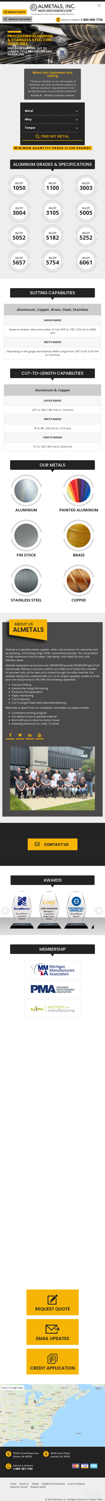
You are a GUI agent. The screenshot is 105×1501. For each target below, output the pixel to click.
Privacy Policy (96, 1499)
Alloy (19, 186)
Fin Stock (26, 555)
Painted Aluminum (78, 510)
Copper (79, 600)
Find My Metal (55, 136)
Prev (5, 911)
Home (13, 1483)
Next (99, 911)
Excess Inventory (76, 1483)
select (76, 110)
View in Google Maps (12, 1387)
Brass (79, 555)
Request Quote (38, 1486)
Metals (35, 1483)
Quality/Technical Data (53, 1483)
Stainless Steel (26, 600)
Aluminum (26, 510)
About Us (24, 1483)
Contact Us (56, 844)
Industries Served (18, 1486)
